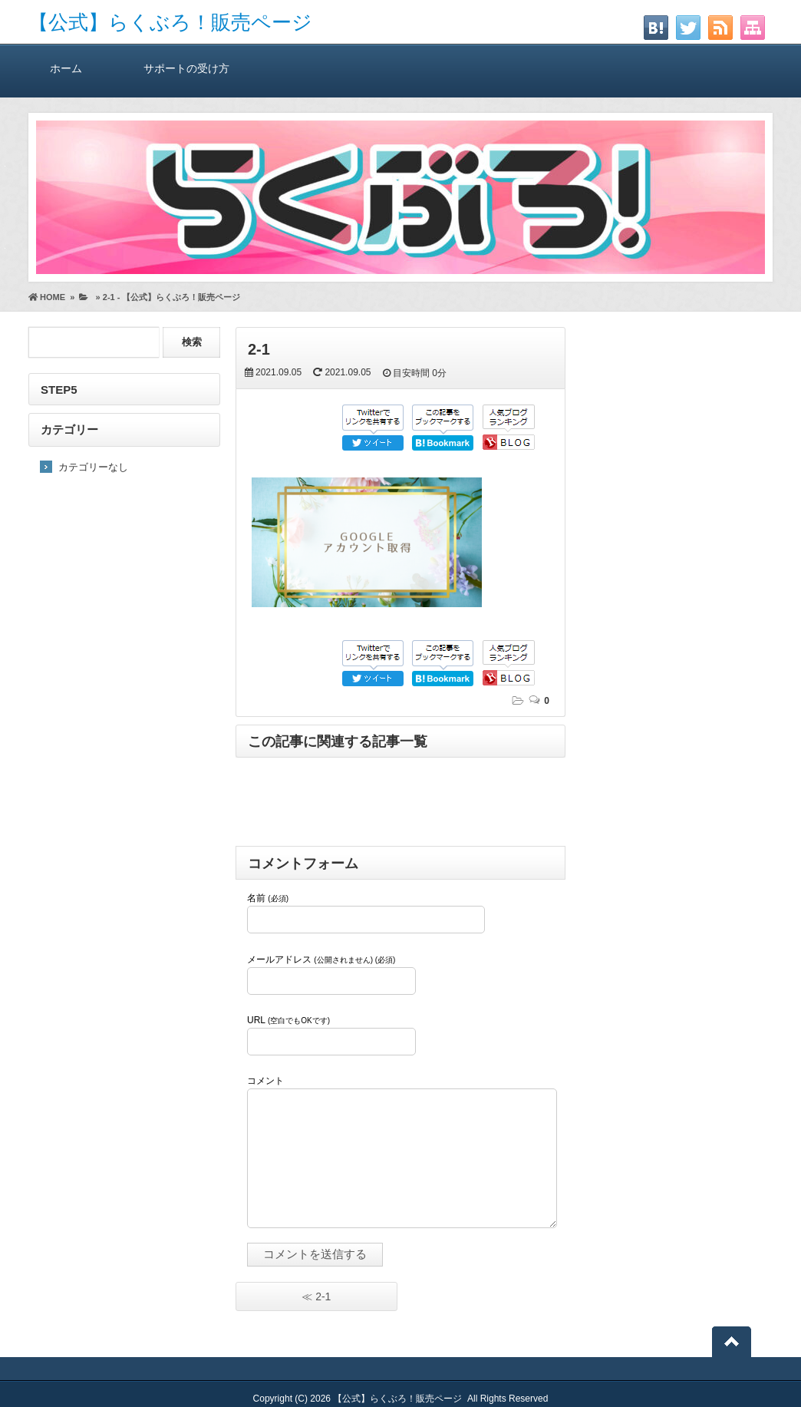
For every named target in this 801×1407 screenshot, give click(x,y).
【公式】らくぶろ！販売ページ (170, 22)
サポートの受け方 (186, 68)
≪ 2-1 (316, 1296)
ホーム (65, 68)
